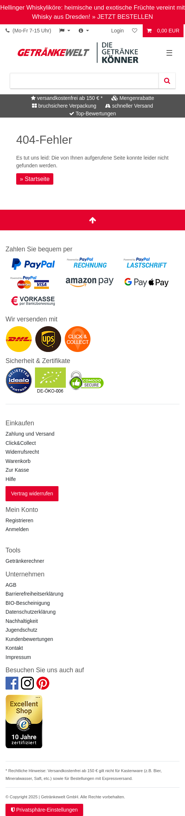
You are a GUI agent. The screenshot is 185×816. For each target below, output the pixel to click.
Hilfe (11, 479)
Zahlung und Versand (30, 434)
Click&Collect (21, 443)
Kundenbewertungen (29, 639)
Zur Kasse (17, 470)
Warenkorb (18, 461)
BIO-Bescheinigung (28, 603)
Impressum (18, 657)
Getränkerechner (25, 561)
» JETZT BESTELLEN (122, 16)
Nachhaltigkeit (22, 621)
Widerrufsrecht (22, 452)
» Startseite (35, 179)
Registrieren (19, 520)
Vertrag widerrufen (32, 493)
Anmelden (17, 529)
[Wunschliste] (135, 30)
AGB (11, 585)
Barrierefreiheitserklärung (34, 594)
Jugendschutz (21, 630)
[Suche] (167, 80)
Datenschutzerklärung (31, 612)
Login (117, 31)
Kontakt (14, 648)
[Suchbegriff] (84, 80)
